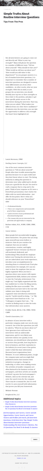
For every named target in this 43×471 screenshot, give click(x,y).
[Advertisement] (21, 40)
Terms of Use (21, 458)
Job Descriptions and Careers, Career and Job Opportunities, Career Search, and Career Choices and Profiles (19, 415)
